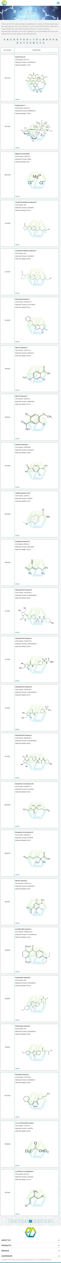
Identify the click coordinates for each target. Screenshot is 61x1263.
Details (17, 99)
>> (51, 1221)
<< (10, 1221)
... (17, 1221)
